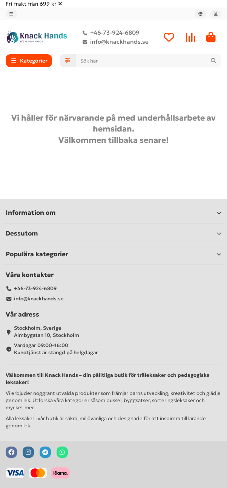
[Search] (149, 60)
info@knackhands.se (114, 42)
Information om (113, 213)
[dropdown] (11, 14)
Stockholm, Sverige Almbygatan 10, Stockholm (46, 331)
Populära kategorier (113, 254)
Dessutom (113, 233)
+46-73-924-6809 (110, 33)
